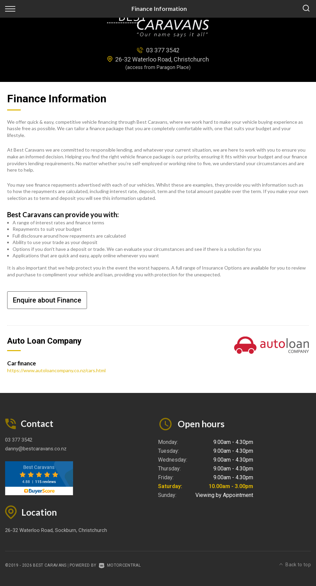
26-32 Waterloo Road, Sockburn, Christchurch (56, 530)
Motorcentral (120, 565)
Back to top (295, 564)
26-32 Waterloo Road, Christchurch (162, 59)
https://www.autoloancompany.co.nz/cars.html (56, 370)
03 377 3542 (162, 50)
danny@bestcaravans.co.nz (36, 449)
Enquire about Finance (47, 300)
